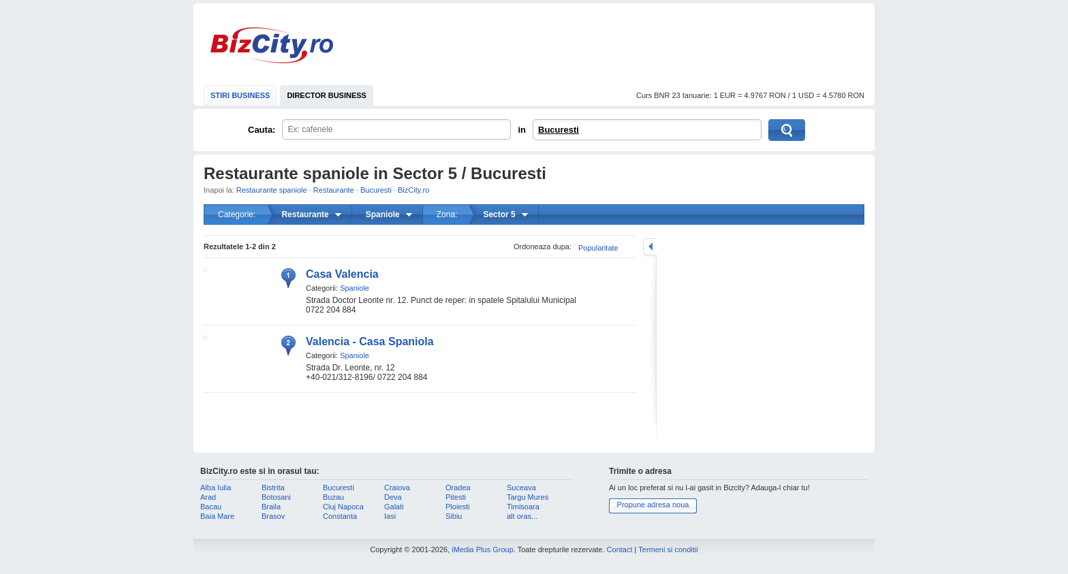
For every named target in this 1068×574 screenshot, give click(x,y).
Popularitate (598, 248)
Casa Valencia (342, 274)
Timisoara (523, 507)
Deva (393, 497)
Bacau (210, 507)
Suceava (521, 487)
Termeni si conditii (667, 549)
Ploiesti (457, 507)
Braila (271, 507)
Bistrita (273, 487)
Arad (208, 497)
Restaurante (333, 190)
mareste (650, 246)
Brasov (273, 516)
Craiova (397, 487)
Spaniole (354, 288)
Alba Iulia (215, 487)
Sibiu (453, 516)
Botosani (276, 497)
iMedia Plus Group (483, 549)
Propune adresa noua (653, 504)
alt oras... (522, 516)
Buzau (333, 497)
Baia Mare (217, 516)
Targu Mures (527, 497)
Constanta (340, 516)
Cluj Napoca (343, 507)
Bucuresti (558, 130)
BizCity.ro (271, 45)
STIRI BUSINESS (240, 95)
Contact (620, 549)
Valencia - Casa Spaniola (370, 341)
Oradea (458, 487)
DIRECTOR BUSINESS (326, 95)
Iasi (390, 516)
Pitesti (455, 497)
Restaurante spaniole (271, 190)
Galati (394, 507)
